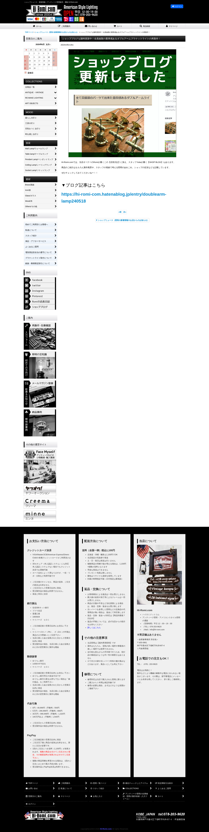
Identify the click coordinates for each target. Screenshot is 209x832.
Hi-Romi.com (106, 829)
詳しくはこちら (94, 627)
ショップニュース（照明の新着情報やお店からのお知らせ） (122, 220)
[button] (64, 26)
